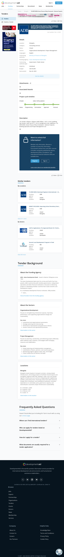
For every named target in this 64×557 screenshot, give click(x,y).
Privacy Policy (44, 536)
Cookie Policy (44, 539)
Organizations (13, 500)
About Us (12, 530)
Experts (11, 494)
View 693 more (22, 254)
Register (58, 3)
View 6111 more (22, 218)
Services (11, 518)
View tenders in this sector (27, 330)
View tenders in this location (28, 395)
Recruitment (31, 6)
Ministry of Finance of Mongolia (38, 55)
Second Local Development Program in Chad (41, 242)
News (40, 6)
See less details (39, 76)
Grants (11, 506)
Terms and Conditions (47, 533)
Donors (11, 509)
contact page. (26, 416)
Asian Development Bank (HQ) (37, 59)
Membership (49, 6)
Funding (10, 6)
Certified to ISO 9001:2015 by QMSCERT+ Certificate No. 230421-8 (32, 484)
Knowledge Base (45, 530)
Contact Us (13, 533)
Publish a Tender (7, 22)
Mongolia (26, 11)
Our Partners (14, 539)
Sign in (51, 3)
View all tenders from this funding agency (32, 296)
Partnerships (20, 6)
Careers (12, 536)
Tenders (4, 19)
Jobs (3, 6)
